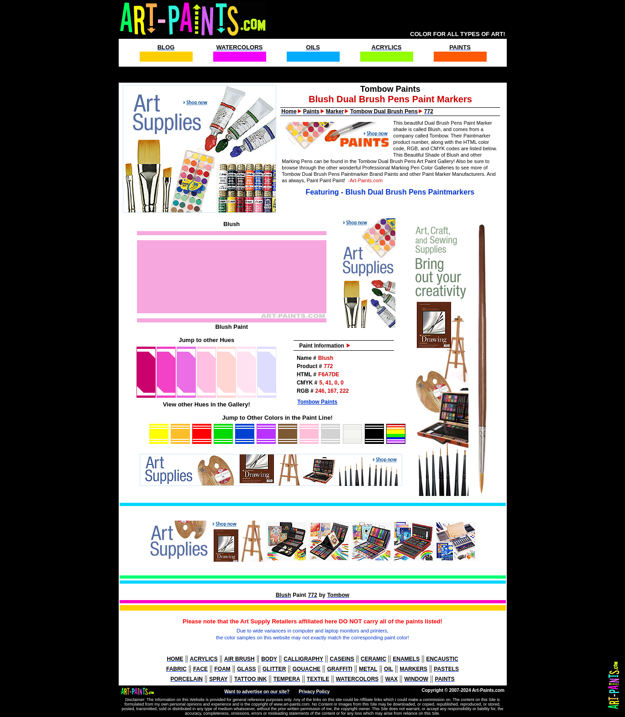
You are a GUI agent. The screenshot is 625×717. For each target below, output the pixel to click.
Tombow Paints (317, 402)
